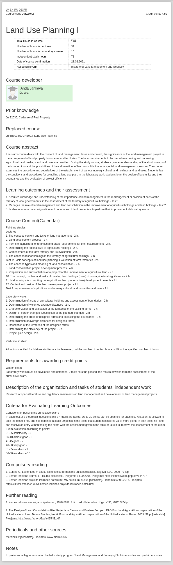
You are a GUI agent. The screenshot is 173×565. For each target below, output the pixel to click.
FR (25, 9)
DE (21, 9)
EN (12, 9)
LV (7, 9)
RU (16, 9)
